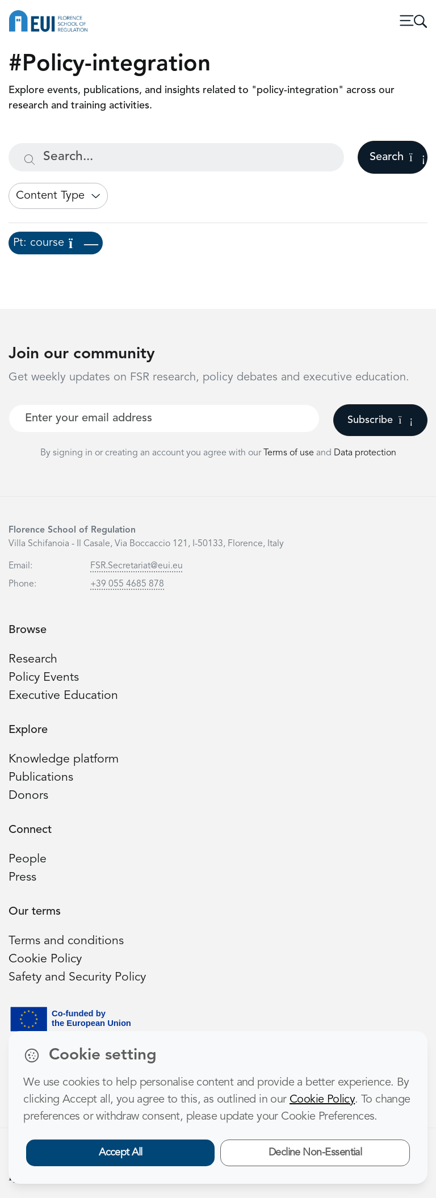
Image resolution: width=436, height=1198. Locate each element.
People (28, 859)
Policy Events (44, 678)
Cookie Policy (45, 959)
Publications (41, 778)
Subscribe (380, 420)
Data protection (365, 453)
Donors (28, 796)
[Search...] (176, 157)
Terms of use (289, 453)
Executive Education (63, 696)
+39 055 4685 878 (127, 584)
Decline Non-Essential (315, 1152)
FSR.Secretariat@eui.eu (136, 566)
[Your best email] (164, 418)
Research (33, 659)
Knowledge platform (64, 759)
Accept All (120, 1152)
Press (22, 877)
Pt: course (55, 243)
